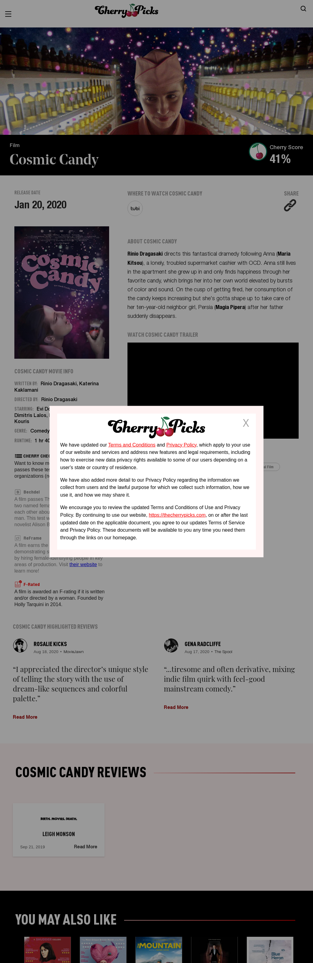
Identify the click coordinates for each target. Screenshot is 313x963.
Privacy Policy (181, 444)
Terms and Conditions (132, 444)
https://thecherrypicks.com (177, 515)
